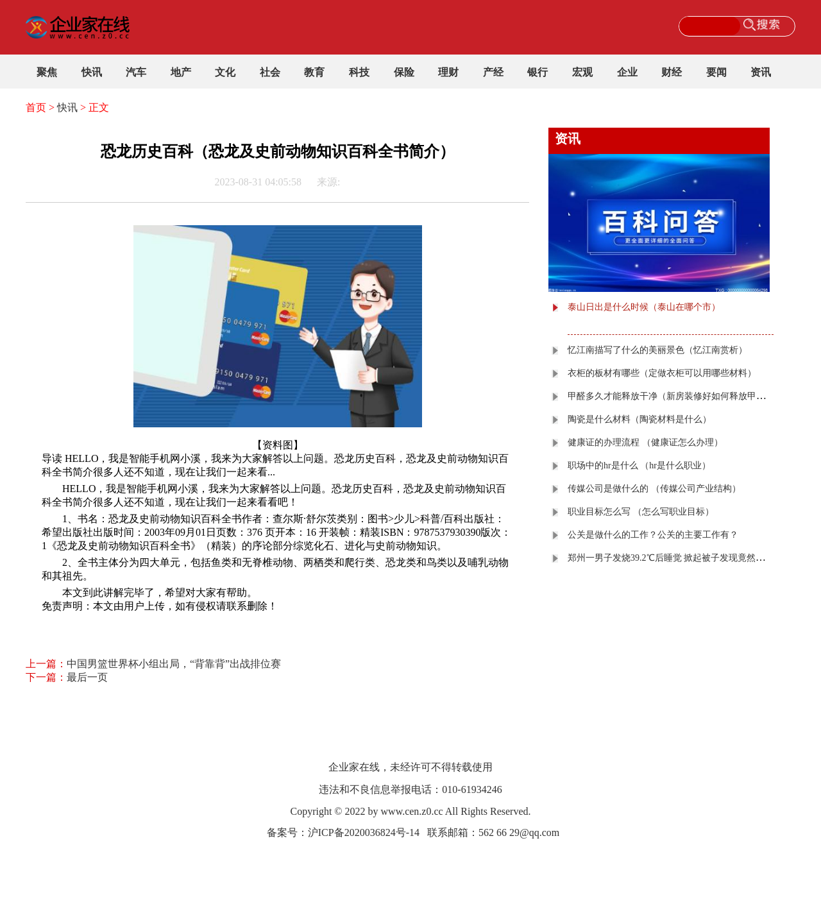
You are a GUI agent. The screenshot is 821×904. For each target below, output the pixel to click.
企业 (627, 72)
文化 (225, 72)
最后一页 (87, 677)
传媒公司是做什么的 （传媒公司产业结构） (654, 488)
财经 (671, 72)
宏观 (582, 72)
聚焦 (47, 72)
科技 (359, 72)
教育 (314, 72)
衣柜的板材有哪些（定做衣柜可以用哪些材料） (662, 373)
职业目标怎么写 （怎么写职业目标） (641, 511)
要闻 (716, 72)
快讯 (91, 72)
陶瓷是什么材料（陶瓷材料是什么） (639, 419)
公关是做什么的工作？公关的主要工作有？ (653, 535)
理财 (448, 72)
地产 (181, 72)
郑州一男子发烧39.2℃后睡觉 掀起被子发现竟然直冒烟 (675, 558)
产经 (493, 72)
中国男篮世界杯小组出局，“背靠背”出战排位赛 (174, 663)
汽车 (136, 72)
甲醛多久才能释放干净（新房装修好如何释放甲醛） (671, 396)
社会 (270, 72)
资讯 (760, 72)
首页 (36, 107)
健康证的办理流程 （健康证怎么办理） (645, 442)
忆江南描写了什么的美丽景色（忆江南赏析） (657, 350)
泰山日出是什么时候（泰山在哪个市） (644, 307)
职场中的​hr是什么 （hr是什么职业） (639, 465)
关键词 (77, 622)
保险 (404, 72)
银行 (537, 72)
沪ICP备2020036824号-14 (363, 832)
